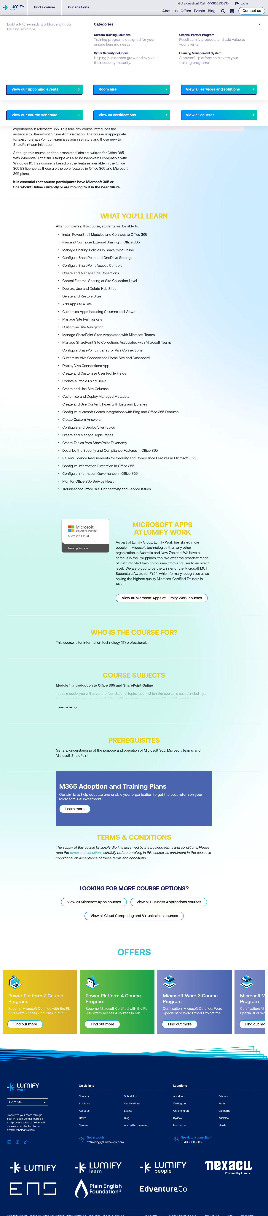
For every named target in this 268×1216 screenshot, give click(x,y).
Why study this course (26, 87)
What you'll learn (57, 87)
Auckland (178, 1096)
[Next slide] (130, 87)
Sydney (177, 1117)
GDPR (229, 1213)
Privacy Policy (152, 1213)
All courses (147, 87)
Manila (222, 1125)
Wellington (179, 1103)
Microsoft (29, 37)
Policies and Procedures (182, 1213)
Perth (221, 1103)
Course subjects (85, 87)
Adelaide (223, 1117)
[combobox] (9, 1102)
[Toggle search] (223, 11)
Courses (12, 37)
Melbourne (179, 1125)
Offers (186, 11)
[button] (69, 85)
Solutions (84, 1103)
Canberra (224, 1110)
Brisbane (223, 1096)
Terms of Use (211, 1213)
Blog (212, 11)
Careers (83, 1125)
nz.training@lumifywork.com (105, 1142)
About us (170, 11)
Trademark (247, 1213)
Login (244, 4)
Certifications (132, 1103)
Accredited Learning (136, 1125)
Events (199, 11)
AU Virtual (167, 87)
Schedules (130, 1096)
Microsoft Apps (50, 37)
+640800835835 (218, 4)
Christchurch (181, 1110)
